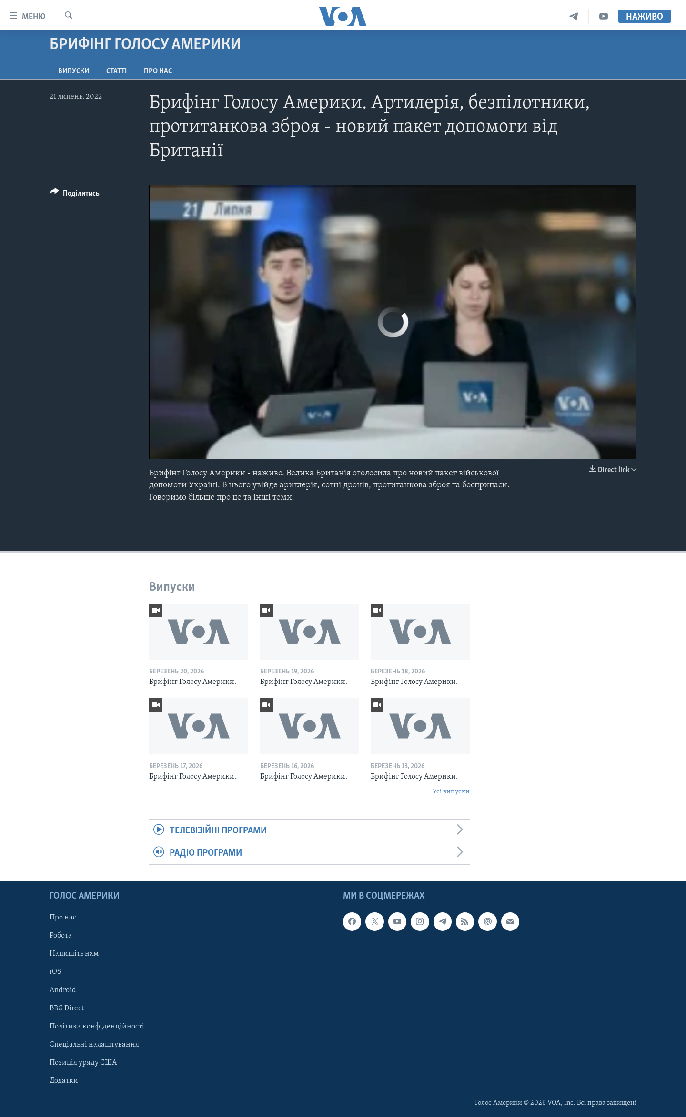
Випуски (73, 71)
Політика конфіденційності (97, 1026)
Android (63, 990)
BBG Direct (67, 1008)
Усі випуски (451, 791)
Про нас (158, 71)
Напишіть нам (74, 954)
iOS (55, 972)
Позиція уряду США (83, 1063)
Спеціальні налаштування (94, 1044)
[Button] (75, 195)
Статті (116, 71)
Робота (61, 936)
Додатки (64, 1081)
